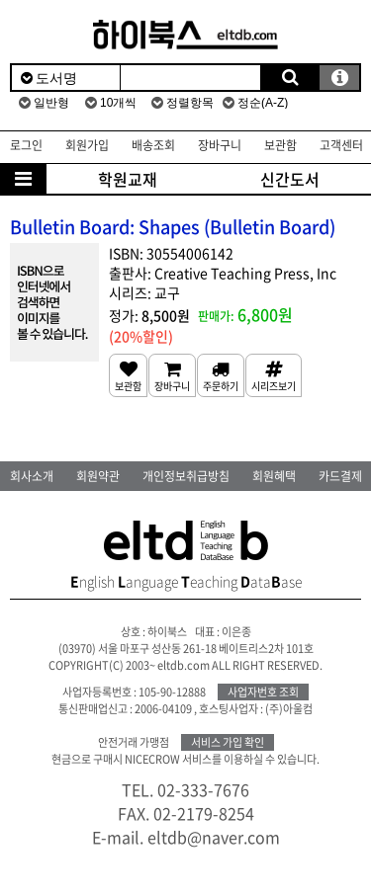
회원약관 (98, 476)
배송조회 (153, 145)
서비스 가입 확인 (227, 742)
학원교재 (127, 179)
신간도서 (290, 179)
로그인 (26, 145)
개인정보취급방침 (186, 476)
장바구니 (219, 145)
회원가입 (87, 145)
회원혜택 (274, 476)
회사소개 (31, 476)
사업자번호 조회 (263, 692)
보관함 (280, 145)
